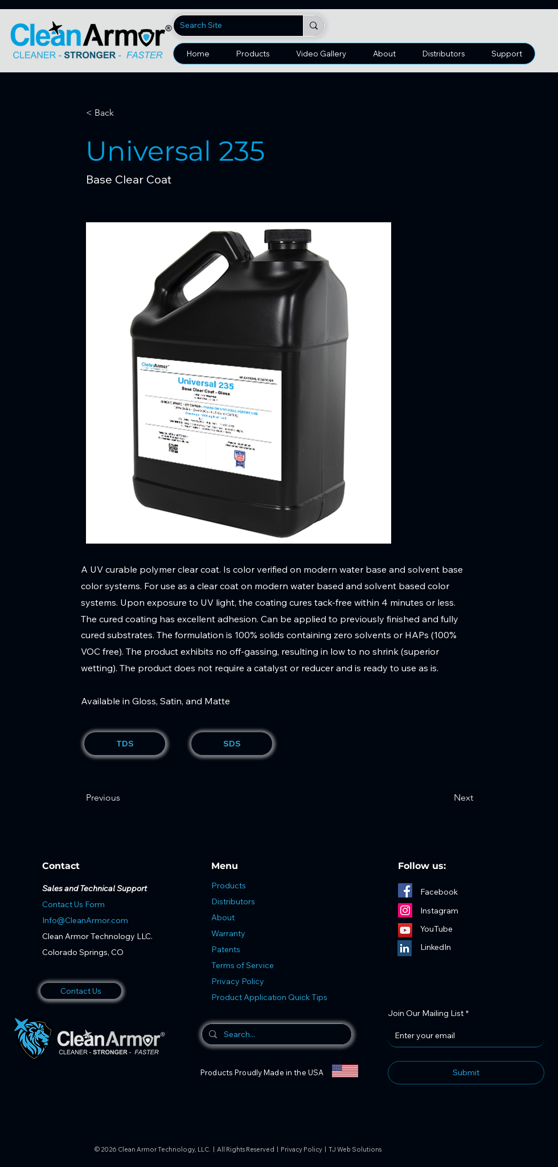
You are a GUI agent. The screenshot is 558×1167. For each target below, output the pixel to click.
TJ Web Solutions (355, 1149)
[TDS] (124, 743)
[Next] (444, 797)
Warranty (228, 933)
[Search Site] (229, 25)
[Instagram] (405, 910)
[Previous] (123, 797)
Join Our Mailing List (428, 1013)
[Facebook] (405, 890)
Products (228, 885)
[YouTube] (405, 930)
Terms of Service (242, 965)
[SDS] (231, 743)
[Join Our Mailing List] (463, 1035)
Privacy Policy (237, 981)
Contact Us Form (73, 904)
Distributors (233, 901)
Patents (225, 949)
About (223, 917)
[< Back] (123, 112)
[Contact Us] (80, 991)
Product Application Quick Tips (269, 997)
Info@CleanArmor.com (85, 920)
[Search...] (275, 1034)
